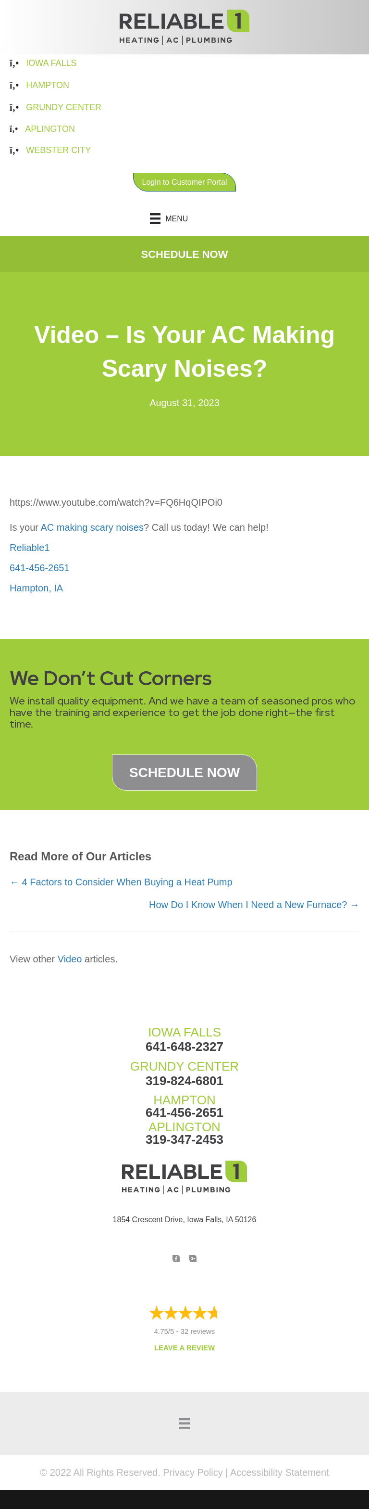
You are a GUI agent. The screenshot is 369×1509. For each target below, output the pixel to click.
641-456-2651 (40, 568)
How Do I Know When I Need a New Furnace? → (254, 904)
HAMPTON (184, 1100)
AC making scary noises (92, 527)
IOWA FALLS (184, 1032)
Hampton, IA (36, 588)
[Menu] (184, 218)
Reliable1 (29, 547)
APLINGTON (184, 1127)
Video (70, 959)
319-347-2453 (184, 1139)
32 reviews (198, 1331)
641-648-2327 (184, 1046)
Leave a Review (184, 1347)
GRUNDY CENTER (184, 1066)
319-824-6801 (184, 1081)
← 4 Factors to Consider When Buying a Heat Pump (121, 882)
